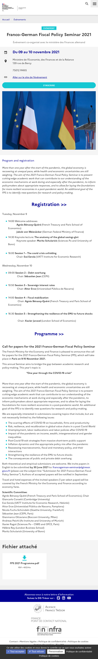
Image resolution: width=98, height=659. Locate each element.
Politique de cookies (78, 641)
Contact (13, 641)
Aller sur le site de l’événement (30, 77)
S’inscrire (49, 85)
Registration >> (49, 204)
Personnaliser (56, 651)
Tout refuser (36, 651)
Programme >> (49, 333)
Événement (49, 28)
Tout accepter (16, 651)
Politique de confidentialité (52, 641)
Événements (20, 19)
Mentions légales (28, 641)
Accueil (6, 19)
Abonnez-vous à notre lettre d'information (49, 594)
